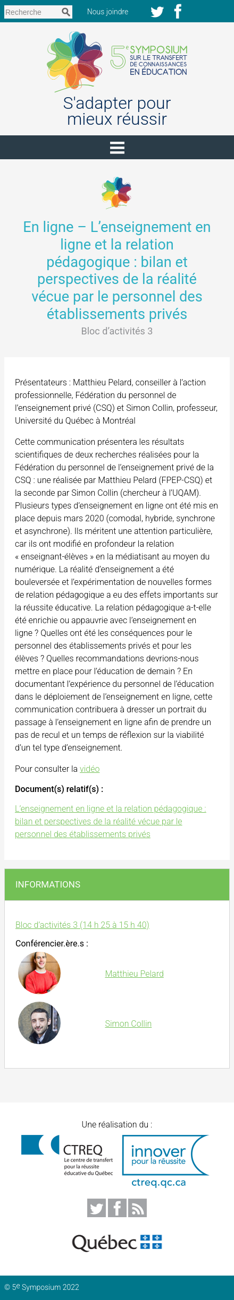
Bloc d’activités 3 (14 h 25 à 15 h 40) (82, 925)
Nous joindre (112, 11)
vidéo (89, 769)
